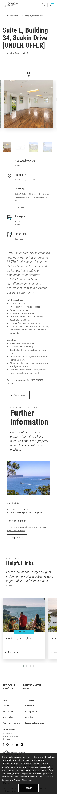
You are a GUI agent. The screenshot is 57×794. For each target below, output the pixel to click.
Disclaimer (29, 705)
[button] (12, 75)
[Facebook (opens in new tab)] (3, 744)
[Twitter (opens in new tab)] (12, 744)
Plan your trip (14, 652)
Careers (6, 705)
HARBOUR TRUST (9, 729)
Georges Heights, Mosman (19, 25)
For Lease (10, 15)
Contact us (29, 700)
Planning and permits (11, 723)
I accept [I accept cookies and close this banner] (28, 787)
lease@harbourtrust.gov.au (30, 512)
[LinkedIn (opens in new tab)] (22, 744)
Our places (9, 685)
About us (27, 688)
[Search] (43, 4)
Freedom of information (35, 723)
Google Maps (20, 207)
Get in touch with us (23, 407)
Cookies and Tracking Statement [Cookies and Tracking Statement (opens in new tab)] (17, 780)
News (5, 700)
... (3, 15)
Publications (8, 711)
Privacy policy (31, 711)
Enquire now (18, 395)
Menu (52, 4)
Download (19, 239)
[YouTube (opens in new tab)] (17, 744)
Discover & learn (31, 685)
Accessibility (8, 717)
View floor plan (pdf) (17, 53)
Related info (14, 559)
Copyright (29, 717)
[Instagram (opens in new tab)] (7, 744)
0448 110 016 (22, 509)
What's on (8, 688)
